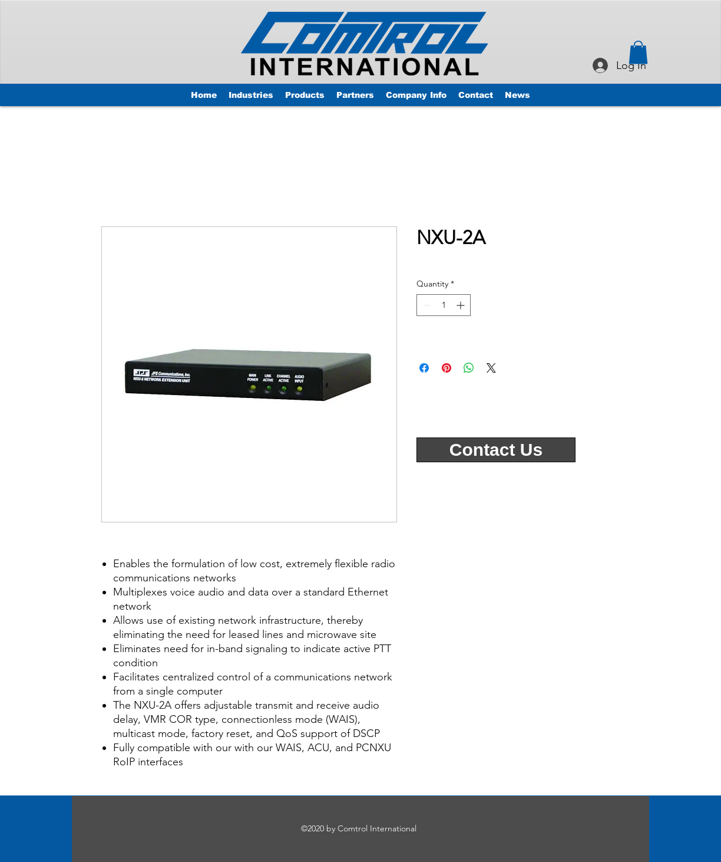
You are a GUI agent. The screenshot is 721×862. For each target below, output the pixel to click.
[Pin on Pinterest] (446, 368)
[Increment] (461, 305)
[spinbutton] (443, 305)
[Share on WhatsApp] (469, 368)
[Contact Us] (496, 449)
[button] (638, 52)
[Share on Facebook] (424, 368)
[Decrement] (425, 305)
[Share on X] (491, 368)
